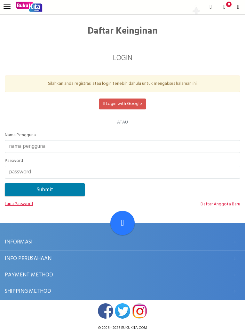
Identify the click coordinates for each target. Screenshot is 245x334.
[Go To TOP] (122, 223)
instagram (139, 311)
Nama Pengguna (20, 135)
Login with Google (122, 103)
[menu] (7, 7)
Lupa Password (19, 204)
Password (14, 161)
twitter (122, 311)
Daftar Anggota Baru (220, 204)
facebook (106, 311)
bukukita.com (134, 328)
